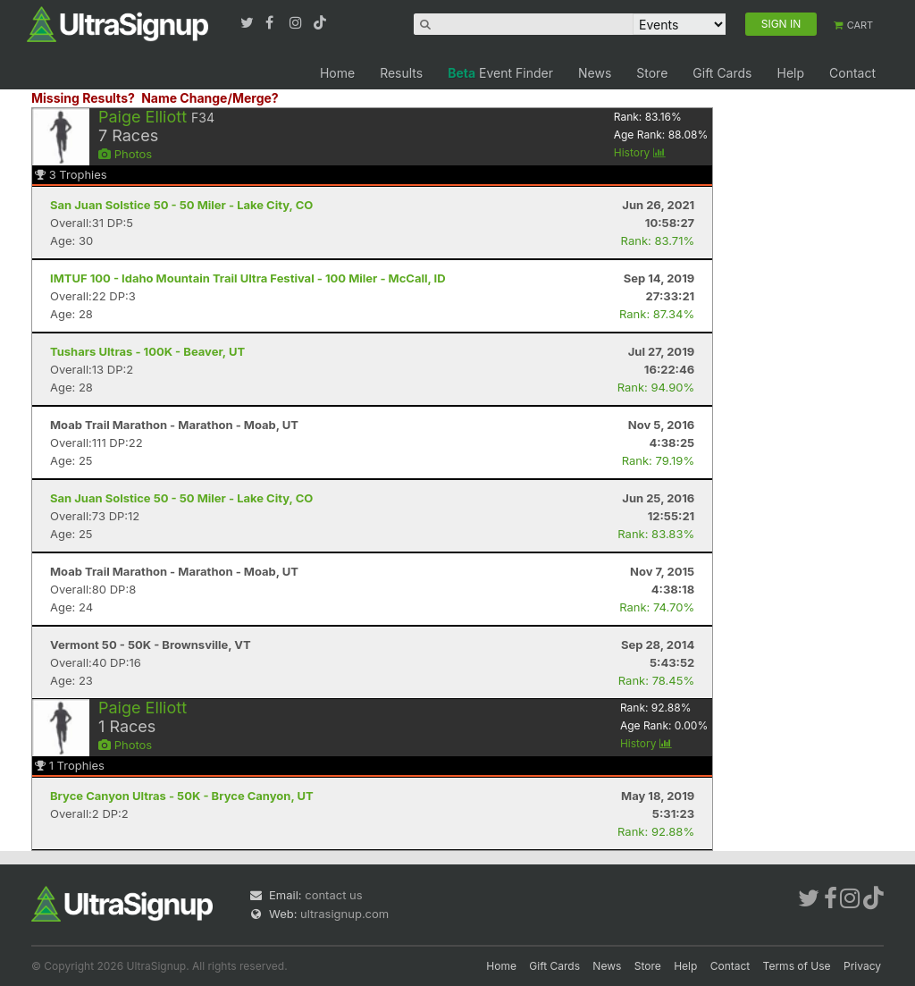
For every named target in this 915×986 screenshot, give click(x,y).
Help (790, 72)
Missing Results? (83, 97)
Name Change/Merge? (210, 97)
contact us (333, 895)
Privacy (862, 966)
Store (651, 72)
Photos (125, 154)
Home (337, 72)
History (640, 152)
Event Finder (500, 72)
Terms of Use (797, 966)
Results (401, 72)
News (594, 72)
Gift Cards (722, 72)
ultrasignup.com (344, 913)
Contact (852, 72)
